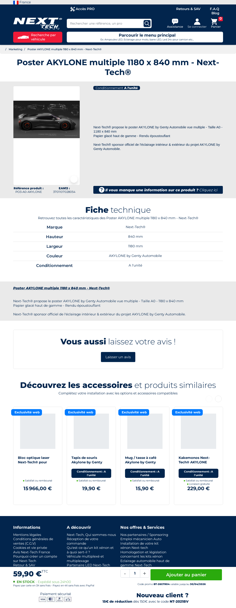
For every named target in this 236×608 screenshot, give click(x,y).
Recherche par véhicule (37, 37)
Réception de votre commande (82, 541)
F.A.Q (214, 9)
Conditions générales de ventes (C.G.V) (33, 541)
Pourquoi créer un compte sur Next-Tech (35, 558)
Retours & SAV (188, 9)
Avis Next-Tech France (31, 552)
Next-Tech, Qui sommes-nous (91, 535)
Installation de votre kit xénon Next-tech (139, 545)
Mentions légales (27, 535)
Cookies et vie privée (30, 548)
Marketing (15, 49)
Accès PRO (82, 9)
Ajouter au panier (186, 574)
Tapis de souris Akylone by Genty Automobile (86, 462)
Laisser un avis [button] (118, 357)
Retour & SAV (24, 565)
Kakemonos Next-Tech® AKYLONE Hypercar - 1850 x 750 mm (197, 464)
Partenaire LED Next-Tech (88, 565)
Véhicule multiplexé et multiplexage (85, 558)
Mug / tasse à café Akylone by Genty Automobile (140, 462)
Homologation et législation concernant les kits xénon (143, 554)
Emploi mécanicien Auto (140, 539)
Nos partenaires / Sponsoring (144, 535)
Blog (215, 13)
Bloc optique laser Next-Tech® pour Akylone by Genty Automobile (33, 464)
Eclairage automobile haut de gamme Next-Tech (144, 563)
